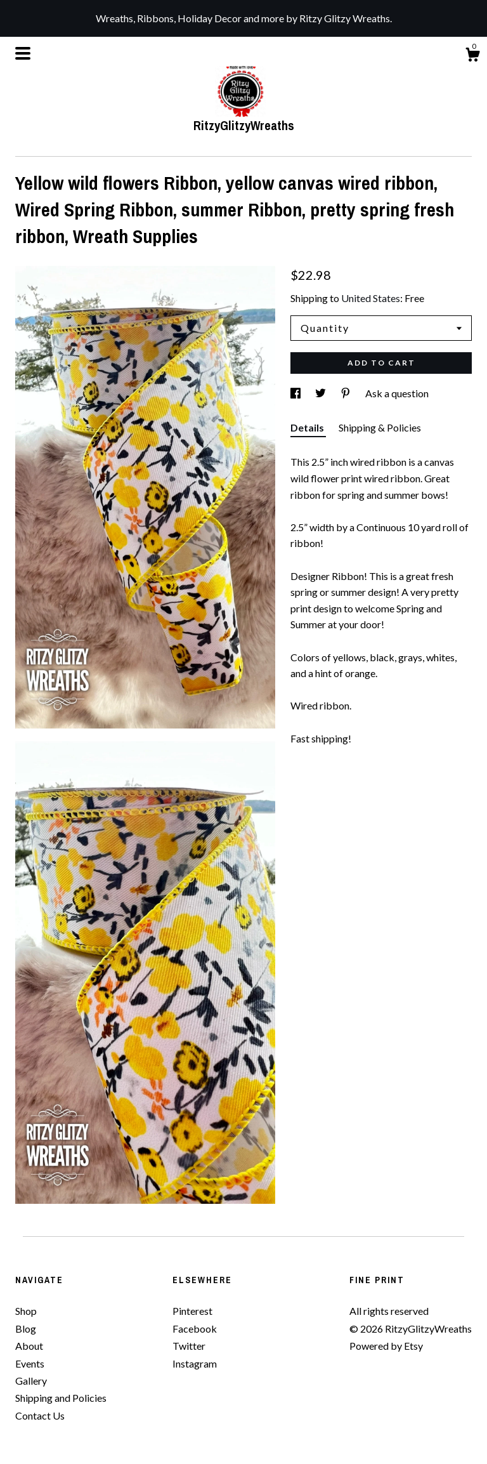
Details (308, 427)
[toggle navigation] (22, 53)
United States (370, 298)
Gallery (31, 1381)
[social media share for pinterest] (347, 393)
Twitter (188, 1346)
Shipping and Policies (61, 1398)
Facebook (194, 1328)
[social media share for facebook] (296, 393)
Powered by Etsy (386, 1346)
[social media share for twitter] (321, 393)
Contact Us (40, 1415)
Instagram (194, 1363)
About (29, 1346)
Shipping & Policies (380, 427)
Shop (26, 1311)
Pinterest (192, 1311)
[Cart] (472, 56)
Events (29, 1363)
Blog (25, 1328)
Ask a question (397, 393)
